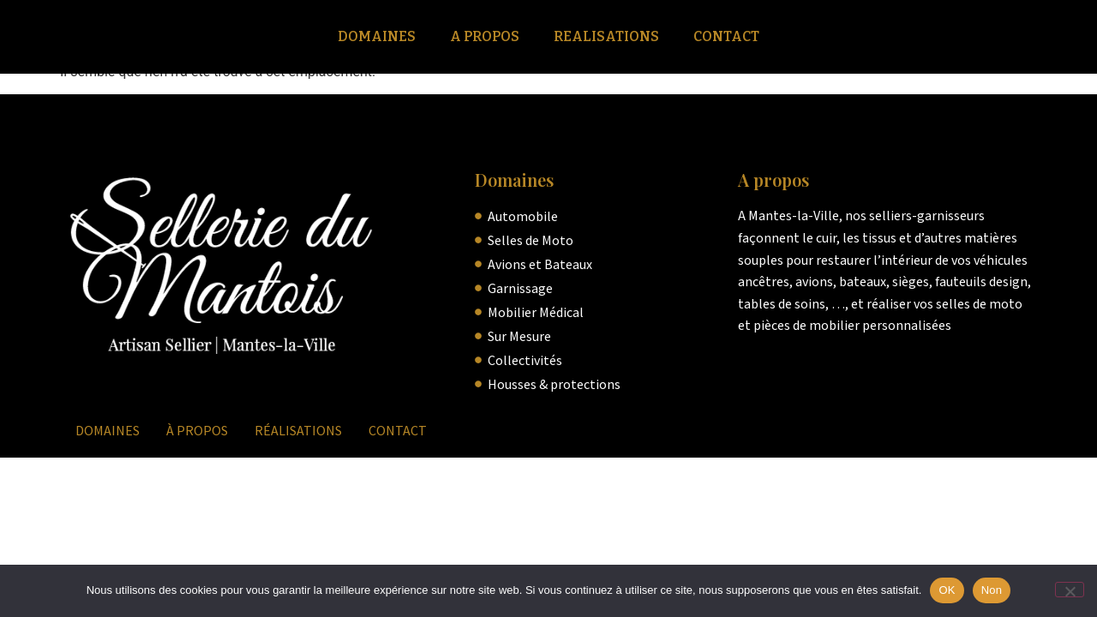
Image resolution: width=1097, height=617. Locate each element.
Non (992, 590)
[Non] (1069, 589)
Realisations (606, 36)
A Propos (484, 36)
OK (946, 590)
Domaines (377, 36)
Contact (726, 36)
